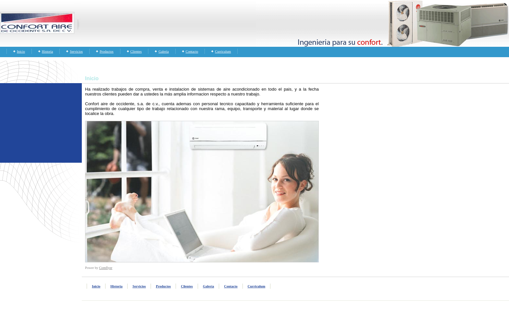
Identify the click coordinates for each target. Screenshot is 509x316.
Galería (163, 51)
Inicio (21, 51)
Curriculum (223, 51)
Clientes (136, 51)
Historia (47, 51)
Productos (107, 51)
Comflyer (105, 268)
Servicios (76, 51)
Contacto (192, 51)
